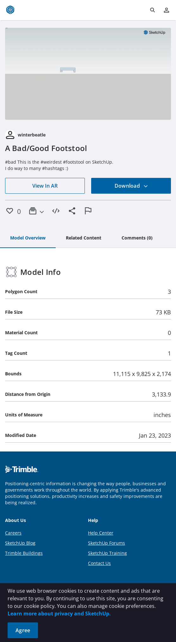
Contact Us (99, 563)
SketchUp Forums (106, 543)
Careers (13, 533)
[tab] (28, 238)
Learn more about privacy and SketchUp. (59, 613)
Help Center (100, 533)
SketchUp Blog (20, 543)
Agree (23, 630)
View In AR (45, 185)
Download (131, 185)
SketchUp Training (107, 553)
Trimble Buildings (24, 553)
